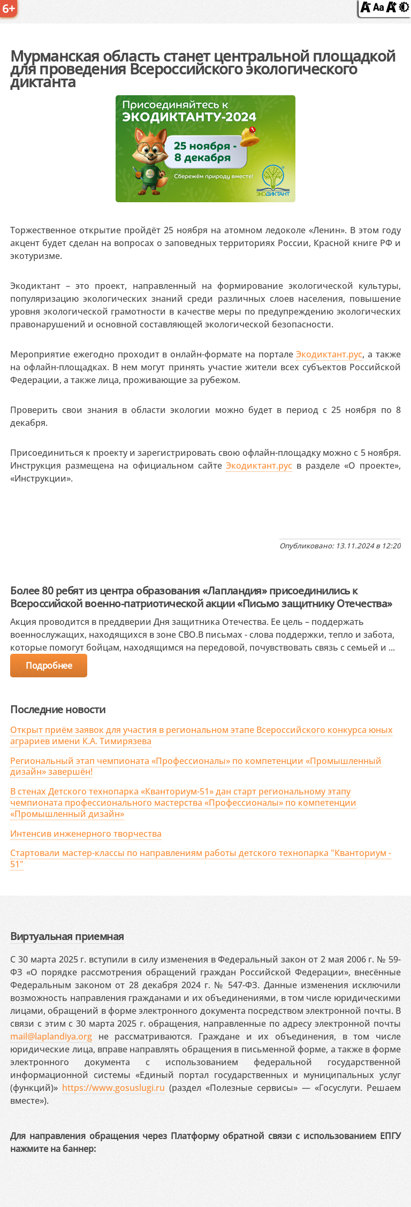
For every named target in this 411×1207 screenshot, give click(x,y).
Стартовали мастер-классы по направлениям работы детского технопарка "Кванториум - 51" (200, 858)
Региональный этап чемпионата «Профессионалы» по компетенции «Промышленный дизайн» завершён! (196, 766)
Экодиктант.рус (329, 354)
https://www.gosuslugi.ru (113, 1088)
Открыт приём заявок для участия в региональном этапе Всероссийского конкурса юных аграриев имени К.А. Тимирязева (201, 735)
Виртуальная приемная (67, 936)
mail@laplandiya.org (51, 1036)
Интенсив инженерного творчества (86, 833)
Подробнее (49, 665)
